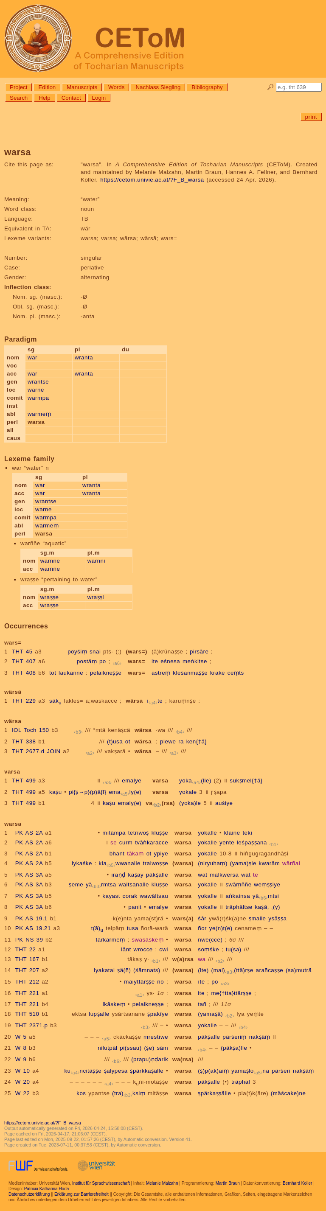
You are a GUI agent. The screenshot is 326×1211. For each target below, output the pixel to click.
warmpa (38, 398)
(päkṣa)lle (234, 1048)
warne (36, 390)
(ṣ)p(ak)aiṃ (213, 1071)
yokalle (207, 833)
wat (202, 875)
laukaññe (71, 673)
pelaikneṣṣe (106, 673)
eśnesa (170, 661)
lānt (126, 949)
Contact (71, 98)
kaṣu (55, 792)
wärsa (143, 730)
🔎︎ (270, 87)
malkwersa (224, 875)
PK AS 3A (29, 875)
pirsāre (199, 651)
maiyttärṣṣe (139, 981)
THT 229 (24, 701)
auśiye (224, 803)
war (32, 357)
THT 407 (24, 661)
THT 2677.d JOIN (36, 751)
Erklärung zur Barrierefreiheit (81, 1194)
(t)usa (115, 741)
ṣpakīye (157, 1014)
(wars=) (136, 651)
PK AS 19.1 (31, 918)
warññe (50, 561)
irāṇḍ (118, 875)
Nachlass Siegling (157, 87)
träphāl (240, 1082)
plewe (168, 741)
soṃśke (208, 949)
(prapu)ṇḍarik (149, 1059)
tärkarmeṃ (110, 939)
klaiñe (232, 833)
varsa (160, 780)
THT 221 (27, 993)
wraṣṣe (49, 597)
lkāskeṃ (114, 1004)
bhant (117, 853)
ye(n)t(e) (221, 928)
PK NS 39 (29, 939)
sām (162, 1048)
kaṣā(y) (267, 907)
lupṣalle (99, 1014)
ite (155, 661)
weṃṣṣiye (267, 884)
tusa (132, 928)
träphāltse (239, 907)
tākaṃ (135, 853)
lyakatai (104, 970)
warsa (182, 833)
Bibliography (206, 87)
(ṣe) (149, 1048)
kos (81, 1093)
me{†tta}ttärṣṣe (231, 993)
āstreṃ (161, 673)
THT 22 (25, 949)
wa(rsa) (183, 1059)
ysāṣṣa (277, 918)
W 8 (21, 1048)
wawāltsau (154, 896)
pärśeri (281, 1071)
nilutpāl (107, 1048)
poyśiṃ (77, 651)
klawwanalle (120, 863)
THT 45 (22, 651)
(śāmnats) (146, 970)
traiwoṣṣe (155, 863)
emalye (131, 780)
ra (181, 741)
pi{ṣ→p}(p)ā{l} (88, 792)
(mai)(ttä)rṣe (232, 970)
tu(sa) (234, 949)
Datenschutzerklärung (29, 1194)
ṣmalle (257, 918)
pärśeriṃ (234, 1037)
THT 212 (27, 981)
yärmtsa (101, 884)
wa (201, 959)
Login (99, 98)
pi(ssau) (130, 1048)
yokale (188, 792)
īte (201, 981)
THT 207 (27, 970)
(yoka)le (190, 803)
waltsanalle (133, 884)
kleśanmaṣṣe (190, 673)
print (311, 117)
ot (127, 741)
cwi (163, 949)
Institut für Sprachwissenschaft (101, 1183)
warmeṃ (39, 414)
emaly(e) (125, 792)
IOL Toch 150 (30, 730)
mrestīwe (155, 1037)
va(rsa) (160, 803)
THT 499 (24, 780)
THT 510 (27, 1014)
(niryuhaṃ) (213, 863)
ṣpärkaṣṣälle (214, 1093)
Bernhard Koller (297, 1183)
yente (226, 842)
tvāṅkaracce (151, 842)
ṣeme (76, 884)
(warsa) (183, 863)
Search (19, 98)
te (255, 875)
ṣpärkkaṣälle (146, 1071)
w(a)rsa (183, 959)
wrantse (38, 381)
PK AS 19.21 (33, 928)
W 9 (21, 1059)
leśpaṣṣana (252, 842)
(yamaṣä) (210, 1014)
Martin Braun (228, 1183)
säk (55, 701)
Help (44, 98)
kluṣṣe (160, 833)
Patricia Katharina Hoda (46, 1188)
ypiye (161, 853)
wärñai (291, 863)
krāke (217, 673)
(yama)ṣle (243, 863)
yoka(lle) (195, 780)
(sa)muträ (299, 970)
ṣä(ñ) (124, 970)
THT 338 (24, 741)
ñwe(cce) (210, 939)
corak (130, 896)
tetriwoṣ (138, 833)
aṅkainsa (237, 896)
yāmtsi (266, 896)
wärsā (134, 701)
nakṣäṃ (259, 1037)
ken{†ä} (196, 741)
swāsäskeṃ (147, 939)
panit (134, 907)
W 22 (22, 1093)
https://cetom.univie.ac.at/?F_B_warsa (152, 180)
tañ (202, 1004)
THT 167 (27, 959)
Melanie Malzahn (162, 1183)
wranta (84, 357)
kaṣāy (135, 875)
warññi (96, 561)
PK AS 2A (29, 833)
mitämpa (114, 833)
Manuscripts (82, 87)
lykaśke (82, 863)
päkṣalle (157, 875)
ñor (202, 928)
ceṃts (236, 673)
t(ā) (97, 928)
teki (247, 833)
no (160, 981)
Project (18, 87)
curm (126, 842)
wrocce (143, 949)
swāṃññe (238, 884)
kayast (111, 896)
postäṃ (87, 661)
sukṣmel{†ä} (246, 780)
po (102, 661)
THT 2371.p (31, 1025)
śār (202, 918)
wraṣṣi (95, 597)
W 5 (21, 1037)
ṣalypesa (116, 1071)
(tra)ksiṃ (128, 1093)
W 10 (22, 1071)
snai (95, 651)
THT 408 (24, 673)
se (113, 842)
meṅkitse (195, 661)
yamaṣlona (250, 1071)
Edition (47, 87)
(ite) (203, 970)
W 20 (22, 1082)
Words (116, 87)
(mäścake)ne (288, 1093)
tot (52, 673)
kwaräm (269, 863)
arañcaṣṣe (270, 970)
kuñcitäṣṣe (82, 1071)
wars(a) (183, 918)
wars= (136, 661)
